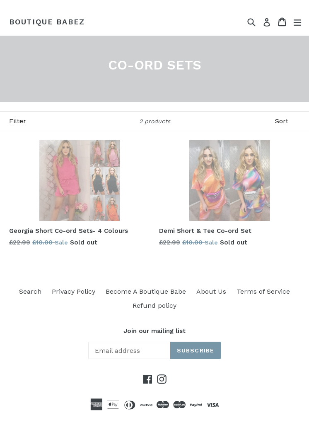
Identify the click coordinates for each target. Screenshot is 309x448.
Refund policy (154, 305)
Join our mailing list (154, 331)
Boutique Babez (47, 21)
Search (30, 291)
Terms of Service (263, 291)
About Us (211, 291)
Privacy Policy (73, 291)
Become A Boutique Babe (146, 291)
